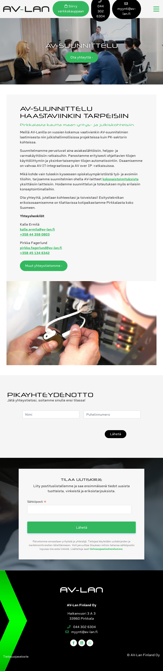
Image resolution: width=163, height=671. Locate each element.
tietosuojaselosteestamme (106, 549)
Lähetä (115, 434)
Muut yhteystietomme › (43, 266)
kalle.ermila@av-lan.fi (37, 229)
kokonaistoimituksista (120, 179)
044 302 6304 (81, 627)
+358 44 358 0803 (35, 234)
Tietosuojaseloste (15, 656)
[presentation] (69, 434)
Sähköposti (36, 502)
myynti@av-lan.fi (81, 632)
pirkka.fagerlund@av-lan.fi (41, 248)
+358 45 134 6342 (35, 253)
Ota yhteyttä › (81, 57)
